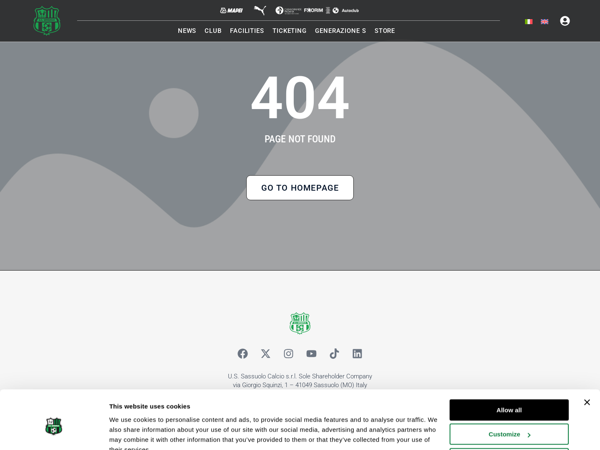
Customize (509, 395)
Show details (128, 433)
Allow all (509, 371)
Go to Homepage (300, 189)
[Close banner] (587, 363)
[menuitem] (529, 22)
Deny (509, 419)
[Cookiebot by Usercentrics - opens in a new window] (54, 434)
